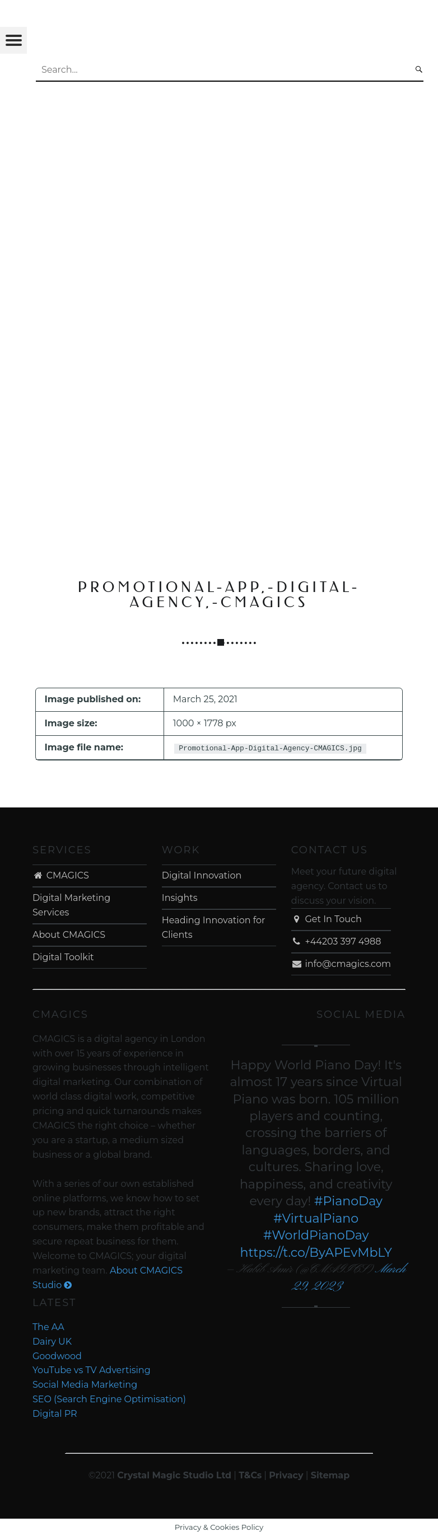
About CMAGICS (68, 934)
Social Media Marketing (84, 1384)
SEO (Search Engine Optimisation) (109, 1399)
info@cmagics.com (341, 964)
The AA (48, 1327)
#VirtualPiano (315, 1218)
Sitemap (330, 1475)
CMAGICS (60, 875)
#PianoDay (348, 1201)
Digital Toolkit (63, 957)
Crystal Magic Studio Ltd (174, 1475)
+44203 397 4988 (336, 941)
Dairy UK (52, 1341)
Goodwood (57, 1356)
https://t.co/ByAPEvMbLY (316, 1252)
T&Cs (250, 1475)
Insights (180, 898)
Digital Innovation (201, 875)
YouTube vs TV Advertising (91, 1370)
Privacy (286, 1475)
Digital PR (54, 1413)
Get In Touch (326, 919)
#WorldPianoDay (316, 1235)
